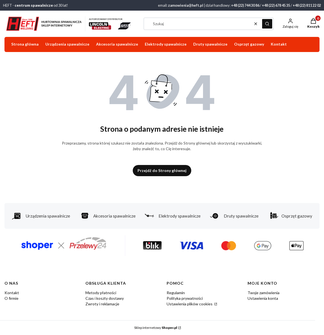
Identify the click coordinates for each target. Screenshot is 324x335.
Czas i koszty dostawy (104, 298)
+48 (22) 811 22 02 (307, 5)
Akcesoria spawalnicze (107, 215)
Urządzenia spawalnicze (41, 215)
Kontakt (11, 292)
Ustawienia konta (263, 298)
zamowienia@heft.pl (185, 5)
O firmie (11, 298)
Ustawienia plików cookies (190, 303)
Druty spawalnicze (234, 215)
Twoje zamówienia (263, 292)
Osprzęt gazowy (289, 215)
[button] (267, 24)
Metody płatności (100, 292)
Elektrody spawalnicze (172, 215)
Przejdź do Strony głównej (162, 170)
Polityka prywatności (185, 298)
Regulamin (176, 292)
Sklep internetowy (155, 327)
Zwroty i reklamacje (102, 303)
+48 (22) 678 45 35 (276, 5)
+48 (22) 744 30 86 (245, 5)
